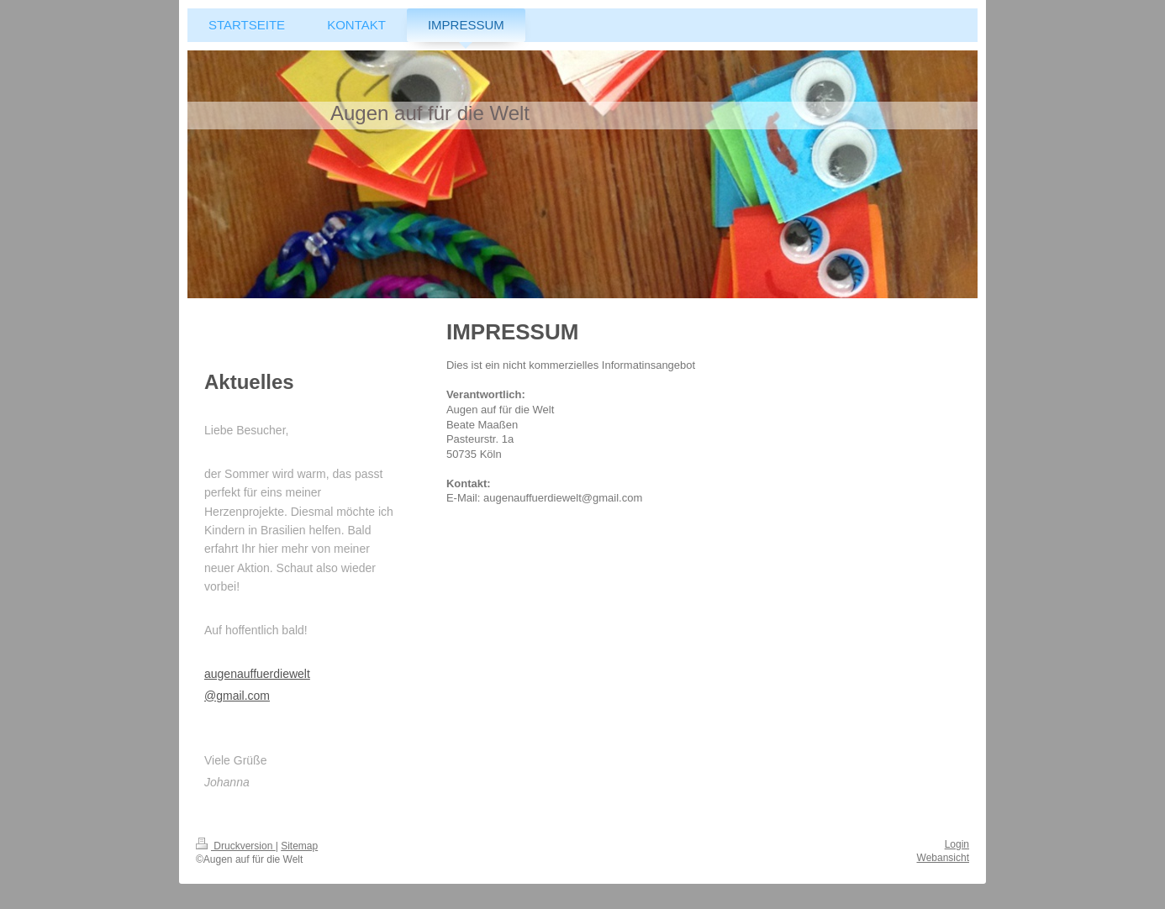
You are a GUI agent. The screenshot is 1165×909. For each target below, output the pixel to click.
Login (957, 844)
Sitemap (299, 846)
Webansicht (943, 858)
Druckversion (236, 846)
